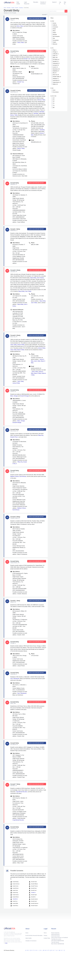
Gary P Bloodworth (14, 678)
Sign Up (65, 3)
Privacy (45, 935)
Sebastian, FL (56, 78)
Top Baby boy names (56, 938)
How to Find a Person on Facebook (59, 937)
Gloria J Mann (20, 26)
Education (35, 2)
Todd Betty (41, 111)
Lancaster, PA (56, 65)
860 (53, 107)
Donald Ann (14, 899)
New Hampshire (56, 36)
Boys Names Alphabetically (57, 943)
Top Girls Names (55, 942)
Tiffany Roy (40, 435)
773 (53, 105)
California (55, 25)
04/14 (58, 935)
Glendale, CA (55, 61)
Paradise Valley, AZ (57, 76)
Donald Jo (32, 892)
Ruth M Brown (22, 476)
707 (53, 101)
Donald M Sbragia (24, 395)
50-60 (54, 90)
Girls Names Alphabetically (57, 940)
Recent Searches (55, 932)
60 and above (56, 92)
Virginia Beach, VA (57, 82)
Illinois (54, 30)
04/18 (55, 933)
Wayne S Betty (20, 349)
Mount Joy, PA (56, 74)
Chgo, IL (54, 50)
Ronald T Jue (27, 58)
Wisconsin (55, 44)
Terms (45, 932)
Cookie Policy (47, 937)
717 (53, 103)
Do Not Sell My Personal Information (34, 935)
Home (26, 932)
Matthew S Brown (14, 476)
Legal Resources (26, 3)
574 (53, 100)
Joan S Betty (28, 291)
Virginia (54, 42)
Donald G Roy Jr (14, 437)
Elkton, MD (55, 57)
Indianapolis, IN (56, 63)
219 (53, 98)
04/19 (52, 933)
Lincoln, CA (55, 67)
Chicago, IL (55, 52)
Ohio (54, 38)
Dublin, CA (55, 55)
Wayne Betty (33, 277)
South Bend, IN (56, 80)
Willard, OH (55, 84)
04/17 (58, 933)
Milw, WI (54, 72)
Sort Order (44, 14)
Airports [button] (54, 2)
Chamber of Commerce (43, 3)
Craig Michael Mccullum (21, 791)
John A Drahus (40, 277)
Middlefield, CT (56, 70)
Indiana (54, 32)
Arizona (54, 23)
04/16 (52, 935)
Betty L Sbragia (14, 395)
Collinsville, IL (56, 53)
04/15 (55, 935)
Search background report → (36, 18)
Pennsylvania (55, 40)
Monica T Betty (41, 99)
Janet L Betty (13, 344)
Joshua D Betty (20, 344)
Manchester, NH (56, 69)
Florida (54, 28)
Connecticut (55, 27)
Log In (60, 3)
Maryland (55, 34)
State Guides (18, 3)
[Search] (57, 11)
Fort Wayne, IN (56, 59)
